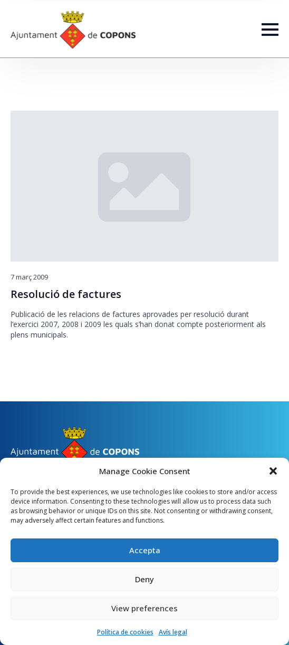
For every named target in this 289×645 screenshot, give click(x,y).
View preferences (144, 608)
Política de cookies (125, 632)
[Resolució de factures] (144, 186)
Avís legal (173, 632)
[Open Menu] (270, 29)
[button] (273, 471)
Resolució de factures (66, 294)
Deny (144, 579)
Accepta (144, 550)
